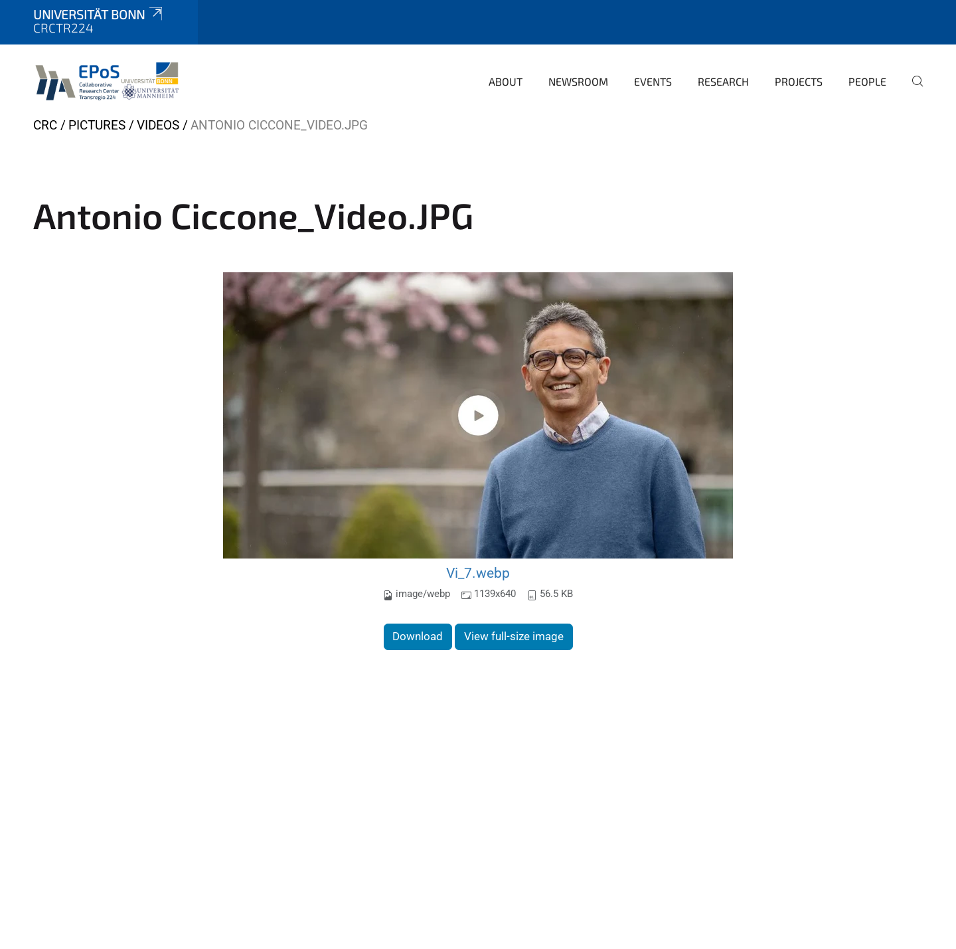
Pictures (96, 125)
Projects (799, 81)
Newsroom (578, 81)
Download (417, 636)
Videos (160, 125)
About (505, 81)
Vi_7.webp (478, 572)
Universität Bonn (99, 14)
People (867, 81)
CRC (45, 125)
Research (723, 81)
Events (653, 81)
